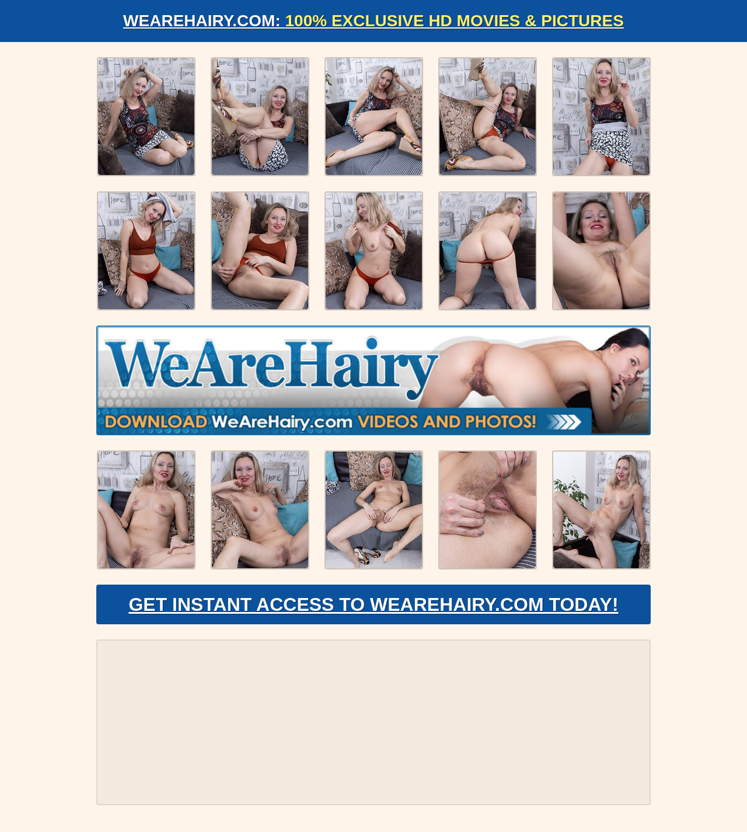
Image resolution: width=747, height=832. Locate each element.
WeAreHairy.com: (373, 21)
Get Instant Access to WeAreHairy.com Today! (373, 604)
